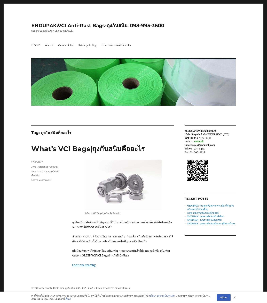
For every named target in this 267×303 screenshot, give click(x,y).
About (49, 45)
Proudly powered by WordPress (113, 288)
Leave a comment (41, 180)
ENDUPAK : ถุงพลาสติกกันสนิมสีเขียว (205, 216)
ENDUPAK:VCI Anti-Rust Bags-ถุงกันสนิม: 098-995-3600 (97, 25)
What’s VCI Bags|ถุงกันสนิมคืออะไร (88, 149)
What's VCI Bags (40, 171)
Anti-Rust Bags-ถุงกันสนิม (44, 166)
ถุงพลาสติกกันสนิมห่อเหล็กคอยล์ (203, 212)
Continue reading (84, 265)
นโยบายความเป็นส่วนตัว (116, 45)
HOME (35, 45)
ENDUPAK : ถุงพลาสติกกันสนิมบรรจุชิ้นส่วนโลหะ (211, 223)
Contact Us (66, 45)
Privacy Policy (87, 45)
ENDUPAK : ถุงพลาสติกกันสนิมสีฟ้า (204, 220)
